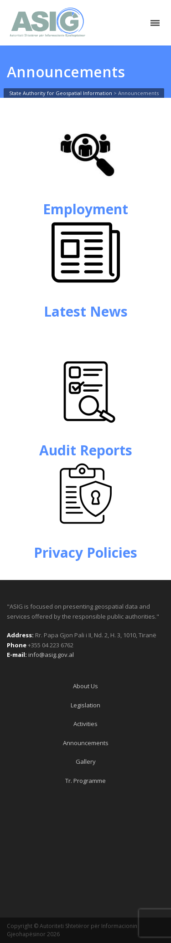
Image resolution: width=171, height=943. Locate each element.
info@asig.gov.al (51, 655)
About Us (85, 686)
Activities (85, 724)
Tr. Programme (85, 781)
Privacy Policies (85, 552)
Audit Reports (85, 450)
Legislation (85, 705)
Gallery (86, 761)
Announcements (86, 743)
